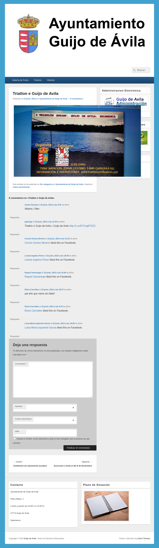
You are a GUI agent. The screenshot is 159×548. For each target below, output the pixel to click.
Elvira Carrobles (32, 290)
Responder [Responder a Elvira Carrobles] (15, 302)
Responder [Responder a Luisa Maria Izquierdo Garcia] (15, 336)
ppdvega (28, 222)
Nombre (18, 406)
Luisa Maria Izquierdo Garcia (37, 323)
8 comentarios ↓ (77, 99)
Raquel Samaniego (33, 273)
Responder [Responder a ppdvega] (15, 234)
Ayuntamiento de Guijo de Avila (53, 99)
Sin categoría (46, 184)
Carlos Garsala (31, 205)
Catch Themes (143, 538)
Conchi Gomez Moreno (35, 239)
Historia (50, 80)
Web (17, 431)
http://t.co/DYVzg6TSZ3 (82, 226)
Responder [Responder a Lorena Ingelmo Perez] (15, 269)
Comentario (21, 364)
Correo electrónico (23, 419)
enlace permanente (21, 187)
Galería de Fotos (20, 80)
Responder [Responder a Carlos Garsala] (15, 218)
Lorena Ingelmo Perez (34, 256)
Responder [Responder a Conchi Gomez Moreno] (15, 252)
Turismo (38, 80)
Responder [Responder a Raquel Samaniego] (15, 285)
